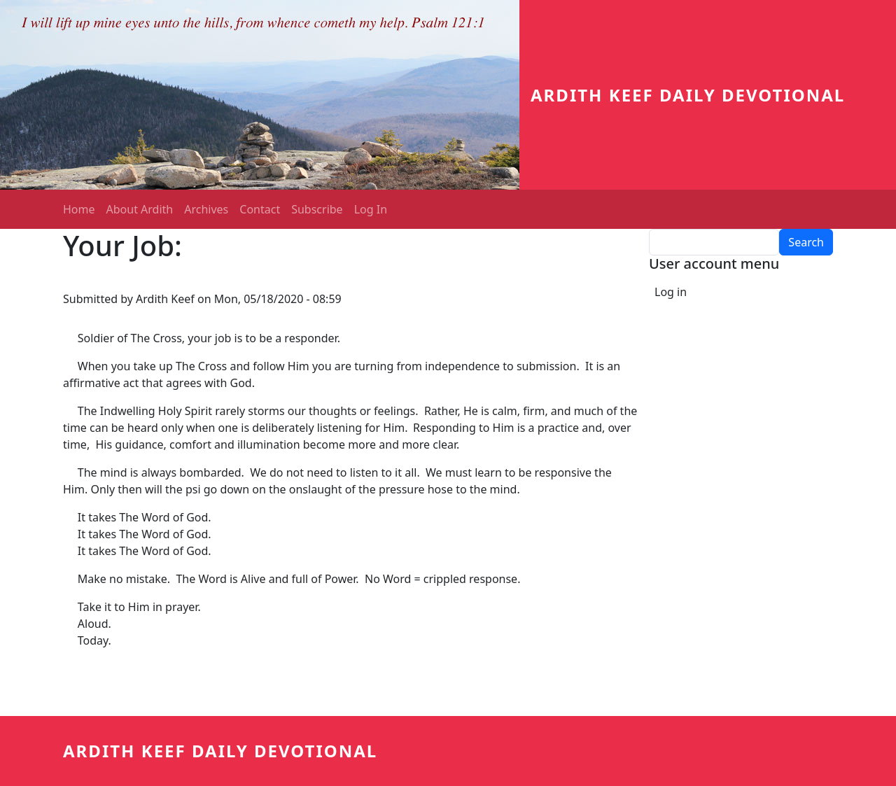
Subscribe (316, 209)
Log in (670, 292)
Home (79, 209)
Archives (206, 209)
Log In (370, 209)
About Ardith (140, 209)
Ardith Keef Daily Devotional (688, 94)
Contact (259, 209)
